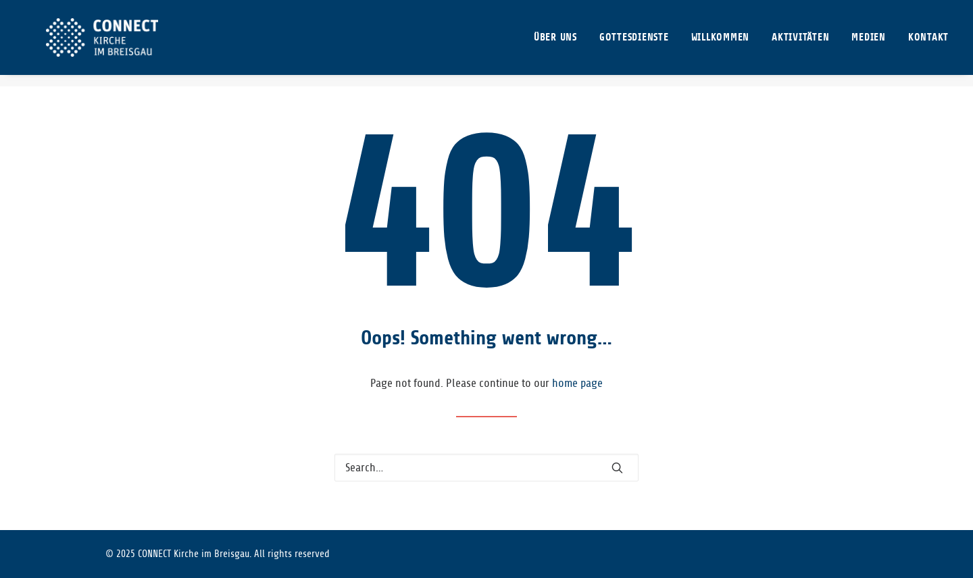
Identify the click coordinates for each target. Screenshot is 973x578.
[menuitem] (560, 43)
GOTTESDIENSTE (634, 43)
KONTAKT (928, 43)
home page (577, 383)
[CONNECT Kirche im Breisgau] (98, 43)
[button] (617, 467)
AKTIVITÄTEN (800, 43)
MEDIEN (868, 43)
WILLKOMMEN (720, 43)
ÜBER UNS (555, 43)
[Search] (486, 467)
